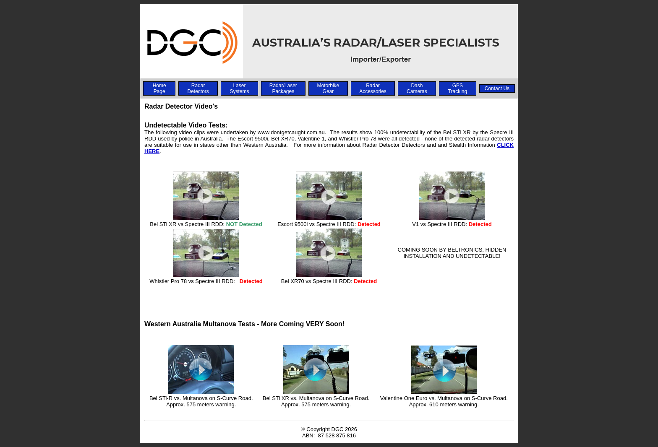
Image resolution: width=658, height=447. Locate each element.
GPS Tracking (457, 88)
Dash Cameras (417, 88)
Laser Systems (239, 88)
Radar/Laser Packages (283, 88)
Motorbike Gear (328, 88)
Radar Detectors (198, 88)
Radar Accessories (372, 88)
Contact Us (497, 88)
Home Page (159, 88)
